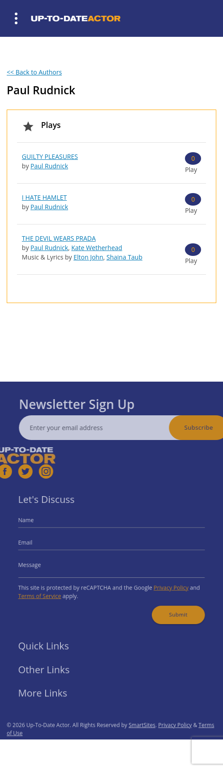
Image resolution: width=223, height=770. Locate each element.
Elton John (88, 257)
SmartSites (142, 736)
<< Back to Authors (34, 72)
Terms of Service (48, 592)
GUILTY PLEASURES (50, 156)
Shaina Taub (124, 257)
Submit (171, 608)
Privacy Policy (164, 584)
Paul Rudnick (49, 166)
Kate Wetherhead (96, 247)
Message (39, 564)
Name (36, 524)
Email (35, 544)
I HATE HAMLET (44, 197)
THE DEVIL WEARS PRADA (59, 238)
